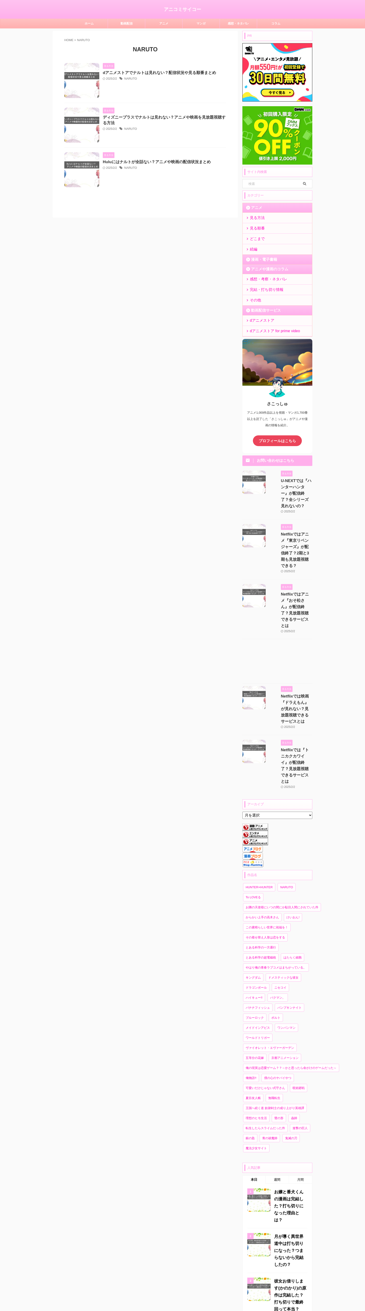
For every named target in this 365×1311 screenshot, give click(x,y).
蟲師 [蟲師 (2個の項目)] (294, 1033)
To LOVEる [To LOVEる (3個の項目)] (253, 812)
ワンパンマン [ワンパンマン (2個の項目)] (286, 943)
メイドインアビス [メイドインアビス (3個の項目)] (258, 943)
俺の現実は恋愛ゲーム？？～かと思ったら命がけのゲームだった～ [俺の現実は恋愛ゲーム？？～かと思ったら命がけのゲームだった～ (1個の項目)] (291, 983)
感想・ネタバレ (238, 23)
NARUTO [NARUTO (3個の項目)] (286, 802)
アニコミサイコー (182, 9)
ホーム (89, 23)
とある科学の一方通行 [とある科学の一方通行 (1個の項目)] (261, 862)
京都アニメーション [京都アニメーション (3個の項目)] (285, 973)
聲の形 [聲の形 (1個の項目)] (278, 1033)
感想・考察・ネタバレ (264, 275)
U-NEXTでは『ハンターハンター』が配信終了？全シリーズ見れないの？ (290, 478)
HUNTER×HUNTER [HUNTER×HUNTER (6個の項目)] (259, 802)
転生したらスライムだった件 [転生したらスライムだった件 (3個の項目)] (265, 1043)
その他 (253, 294)
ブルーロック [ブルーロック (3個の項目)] (255, 933)
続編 (252, 246)
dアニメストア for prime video (269, 323)
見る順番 (255, 227)
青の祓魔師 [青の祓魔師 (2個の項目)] (269, 1053)
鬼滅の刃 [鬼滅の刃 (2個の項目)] (291, 1053)
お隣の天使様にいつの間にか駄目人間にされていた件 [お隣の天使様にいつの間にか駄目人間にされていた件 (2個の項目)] (282, 822)
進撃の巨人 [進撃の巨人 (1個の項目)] (300, 1043)
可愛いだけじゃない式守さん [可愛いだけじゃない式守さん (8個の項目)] (265, 1003)
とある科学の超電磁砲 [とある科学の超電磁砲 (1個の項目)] (261, 872)
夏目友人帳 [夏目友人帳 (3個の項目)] (253, 1013)
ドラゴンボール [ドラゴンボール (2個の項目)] (256, 903)
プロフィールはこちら (277, 432)
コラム (275, 23)
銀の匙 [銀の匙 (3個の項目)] (250, 1053)
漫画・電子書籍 (261, 255)
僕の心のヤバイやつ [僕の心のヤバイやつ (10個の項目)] (277, 993)
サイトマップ (161, 1287)
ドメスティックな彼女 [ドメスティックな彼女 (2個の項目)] (283, 893)
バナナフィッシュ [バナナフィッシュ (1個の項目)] (258, 923)
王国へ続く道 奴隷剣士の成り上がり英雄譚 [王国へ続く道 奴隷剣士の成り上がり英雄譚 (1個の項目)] (275, 1023)
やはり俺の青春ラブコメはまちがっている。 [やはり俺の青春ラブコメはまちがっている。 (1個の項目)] (276, 883)
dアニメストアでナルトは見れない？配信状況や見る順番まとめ (167, 73)
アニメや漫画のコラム (265, 265)
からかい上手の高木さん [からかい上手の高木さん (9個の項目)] (262, 832)
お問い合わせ (218, 1287)
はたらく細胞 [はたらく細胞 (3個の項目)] (292, 872)
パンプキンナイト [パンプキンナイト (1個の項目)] (289, 923)
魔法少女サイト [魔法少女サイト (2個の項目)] (256, 1063)
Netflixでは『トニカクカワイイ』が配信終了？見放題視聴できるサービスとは (290, 690)
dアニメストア (259, 313)
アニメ (163, 23)
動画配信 (127, 23)
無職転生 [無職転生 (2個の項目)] (274, 1013)
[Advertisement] (277, 609)
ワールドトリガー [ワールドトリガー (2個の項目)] (258, 953)
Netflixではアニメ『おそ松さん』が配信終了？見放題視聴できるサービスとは (290, 566)
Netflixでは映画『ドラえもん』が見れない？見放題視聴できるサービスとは (290, 649)
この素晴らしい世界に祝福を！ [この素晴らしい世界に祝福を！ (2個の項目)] (267, 842)
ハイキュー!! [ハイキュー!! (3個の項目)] (254, 913)
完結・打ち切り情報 (263, 284)
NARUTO (142, 79)
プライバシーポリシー (190, 1287)
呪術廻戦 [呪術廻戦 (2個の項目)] (299, 1003)
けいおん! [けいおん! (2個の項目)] (293, 832)
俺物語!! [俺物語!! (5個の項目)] (251, 993)
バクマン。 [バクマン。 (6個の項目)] (277, 913)
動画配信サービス (262, 304)
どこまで (255, 236)
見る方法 (255, 217)
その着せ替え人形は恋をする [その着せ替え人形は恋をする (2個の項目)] (265, 852)
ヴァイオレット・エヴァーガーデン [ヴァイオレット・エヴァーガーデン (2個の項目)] (270, 963)
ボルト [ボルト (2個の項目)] (275, 933)
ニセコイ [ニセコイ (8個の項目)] (280, 903)
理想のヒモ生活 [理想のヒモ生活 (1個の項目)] (256, 1033)
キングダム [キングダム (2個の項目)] (253, 893)
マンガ (201, 23)
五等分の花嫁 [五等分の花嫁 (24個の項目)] (255, 973)
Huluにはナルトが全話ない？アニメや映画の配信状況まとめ (165, 185)
